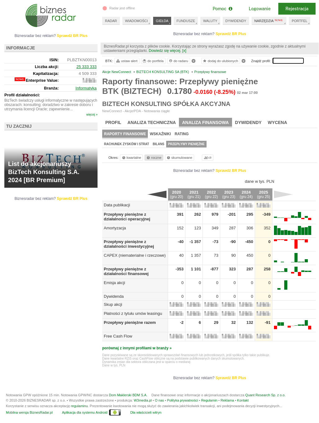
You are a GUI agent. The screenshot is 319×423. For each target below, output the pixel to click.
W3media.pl (143, 400)
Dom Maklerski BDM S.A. (128, 395)
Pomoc (222, 8)
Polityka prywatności (182, 400)
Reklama (227, 400)
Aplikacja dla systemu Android (84, 412)
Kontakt (242, 400)
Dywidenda (114, 296)
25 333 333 (86, 66)
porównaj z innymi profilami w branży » (136, 348)
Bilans (158, 144)
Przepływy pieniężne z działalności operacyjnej (127, 216)
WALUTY (210, 21)
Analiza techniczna (151, 122)
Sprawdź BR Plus (231, 34)
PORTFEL (300, 21)
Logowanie (260, 8)
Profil (113, 122)
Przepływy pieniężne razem (130, 322)
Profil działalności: (22, 95)
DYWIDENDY (236, 21)
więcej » (92, 114)
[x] (184, 50)
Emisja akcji (114, 282)
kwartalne (131, 157)
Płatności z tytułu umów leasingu (133, 313)
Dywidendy (248, 122)
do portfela (153, 60)
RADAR (111, 21)
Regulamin (209, 400)
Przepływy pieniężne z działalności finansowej (126, 271)
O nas (159, 400)
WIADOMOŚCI (136, 21)
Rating (182, 134)
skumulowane (179, 157)
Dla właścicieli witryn (145, 412)
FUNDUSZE (185, 21)
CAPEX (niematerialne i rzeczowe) (135, 255)
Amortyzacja (115, 228)
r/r (207, 157)
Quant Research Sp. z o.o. (265, 395)
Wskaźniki (160, 134)
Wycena (277, 122)
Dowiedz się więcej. (165, 50)
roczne (154, 157)
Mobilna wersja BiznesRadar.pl (29, 412)
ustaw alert (127, 60)
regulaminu (79, 406)
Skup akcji (113, 304)
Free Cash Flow (118, 336)
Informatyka (86, 88)
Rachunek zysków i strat (126, 144)
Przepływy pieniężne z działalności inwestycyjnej (129, 244)
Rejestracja (296, 8)
